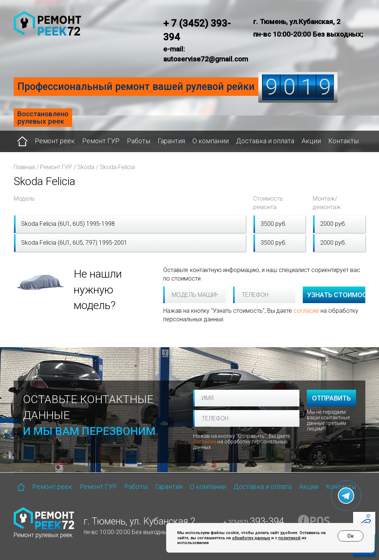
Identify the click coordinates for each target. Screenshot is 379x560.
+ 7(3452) (253, 522)
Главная (24, 167)
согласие (306, 310)
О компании (210, 141)
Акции (311, 141)
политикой (289, 538)
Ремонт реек (55, 141)
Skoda (85, 167)
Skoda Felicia (117, 167)
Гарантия (171, 141)
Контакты (343, 141)
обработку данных (251, 538)
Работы (138, 141)
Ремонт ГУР (101, 141)
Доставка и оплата (265, 141)
